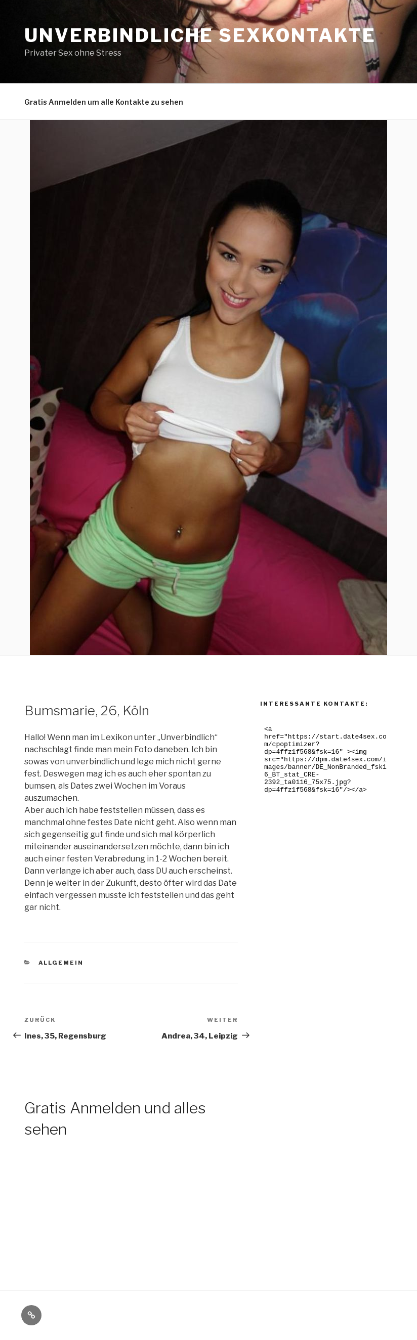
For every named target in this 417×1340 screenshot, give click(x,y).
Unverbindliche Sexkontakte (200, 35)
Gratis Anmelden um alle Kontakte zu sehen (103, 102)
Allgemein (61, 962)
